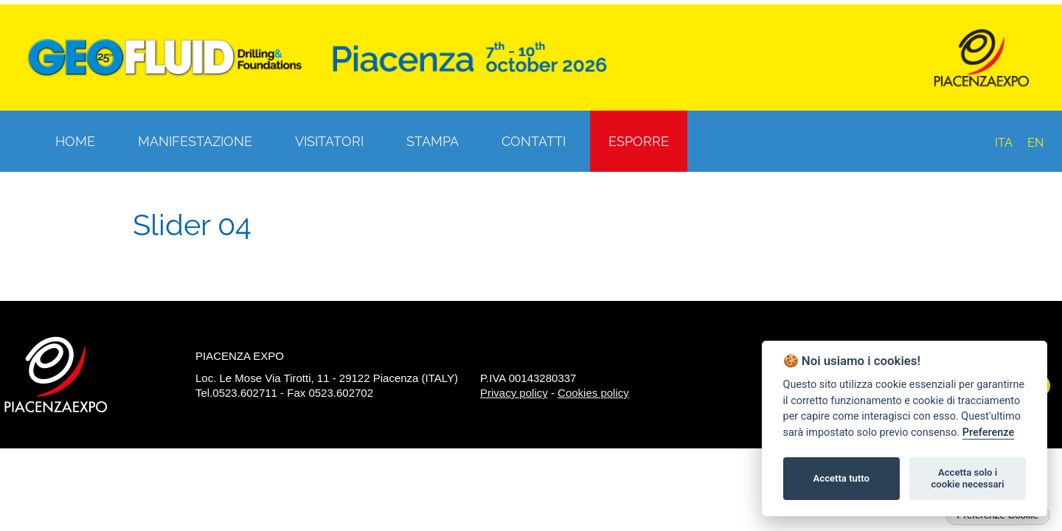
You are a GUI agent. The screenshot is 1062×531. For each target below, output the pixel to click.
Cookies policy (593, 392)
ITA (1004, 143)
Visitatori (329, 141)
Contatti (534, 141)
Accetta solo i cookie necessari (967, 478)
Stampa (432, 141)
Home (75, 141)
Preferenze (988, 432)
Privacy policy (514, 392)
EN (1035, 143)
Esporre (638, 141)
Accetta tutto (841, 478)
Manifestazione (195, 141)
